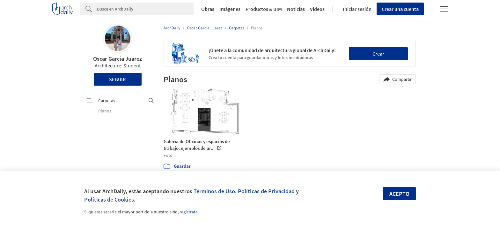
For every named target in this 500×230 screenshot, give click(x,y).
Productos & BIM (264, 9)
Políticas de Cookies (109, 199)
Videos (317, 9)
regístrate (189, 212)
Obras (207, 9)
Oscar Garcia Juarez (117, 58)
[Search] (145, 9)
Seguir (117, 79)
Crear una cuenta (400, 9)
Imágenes (229, 9)
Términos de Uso (214, 191)
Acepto (399, 193)
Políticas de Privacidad (266, 191)
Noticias (296, 9)
